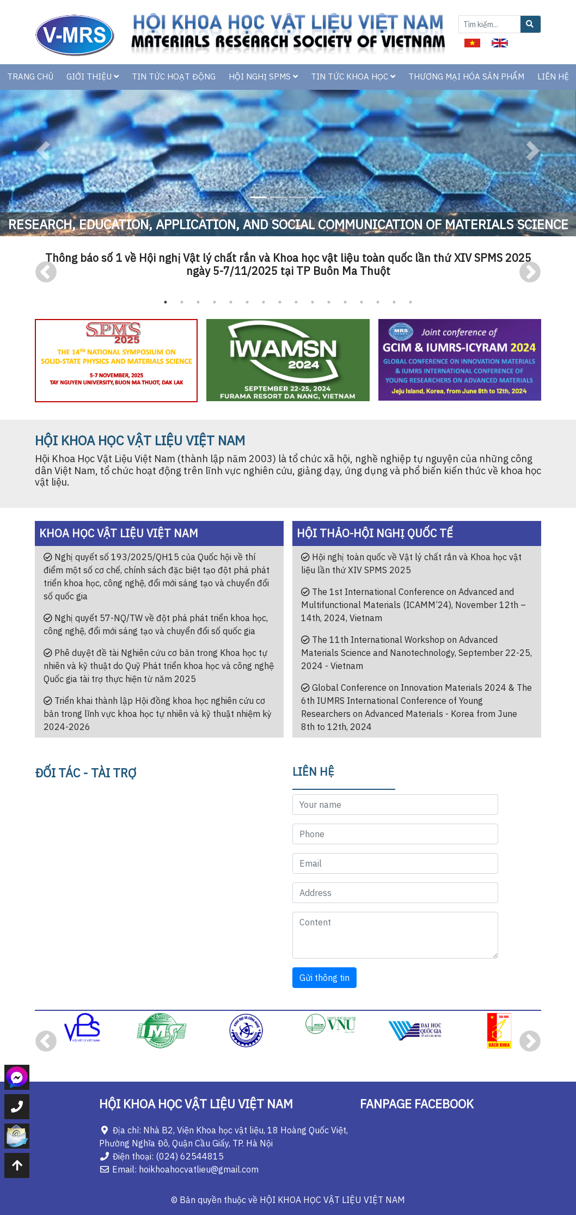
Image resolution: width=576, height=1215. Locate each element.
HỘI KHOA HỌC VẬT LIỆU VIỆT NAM (332, 1199)
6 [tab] (247, 302)
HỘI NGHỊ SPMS (263, 76)
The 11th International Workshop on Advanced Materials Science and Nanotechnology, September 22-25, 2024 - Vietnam (416, 652)
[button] (43, 151)
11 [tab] (328, 302)
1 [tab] (165, 302)
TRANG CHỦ (30, 76)
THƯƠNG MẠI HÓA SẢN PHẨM (466, 76)
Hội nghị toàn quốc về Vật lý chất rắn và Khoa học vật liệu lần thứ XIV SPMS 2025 (411, 563)
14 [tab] (377, 302)
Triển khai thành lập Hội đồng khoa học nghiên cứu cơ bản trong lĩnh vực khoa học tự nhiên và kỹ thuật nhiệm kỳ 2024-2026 (158, 713)
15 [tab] (394, 302)
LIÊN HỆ (553, 76)
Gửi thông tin (324, 977)
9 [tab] (296, 302)
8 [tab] (279, 302)
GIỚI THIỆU (92, 76)
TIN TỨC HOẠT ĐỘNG (174, 76)
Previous (46, 272)
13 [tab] (361, 302)
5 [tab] (230, 302)
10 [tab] (312, 302)
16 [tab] (410, 302)
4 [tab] (214, 302)
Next (530, 272)
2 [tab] (181, 302)
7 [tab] (263, 302)
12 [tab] (345, 302)
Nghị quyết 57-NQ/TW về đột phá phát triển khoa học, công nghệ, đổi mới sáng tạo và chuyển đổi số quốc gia (156, 624)
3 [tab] (198, 302)
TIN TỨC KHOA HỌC (353, 76)
